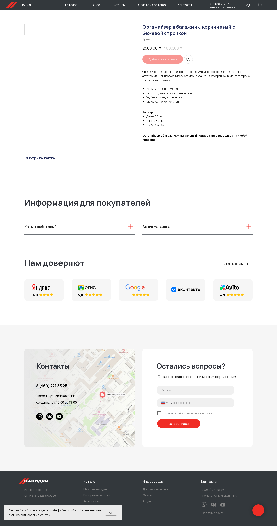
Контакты (185, 5)
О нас (96, 5)
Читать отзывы (234, 263)
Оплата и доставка (152, 5)
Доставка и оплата (155, 489)
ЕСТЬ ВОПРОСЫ (179, 423)
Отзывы (119, 5)
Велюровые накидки (96, 495)
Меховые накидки (95, 489)
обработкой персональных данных (196, 413)
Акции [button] (147, 501)
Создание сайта (212, 513)
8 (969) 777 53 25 (221, 4)
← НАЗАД (24, 5)
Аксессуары (91, 501)
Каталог (71, 5)
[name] (195, 390)
